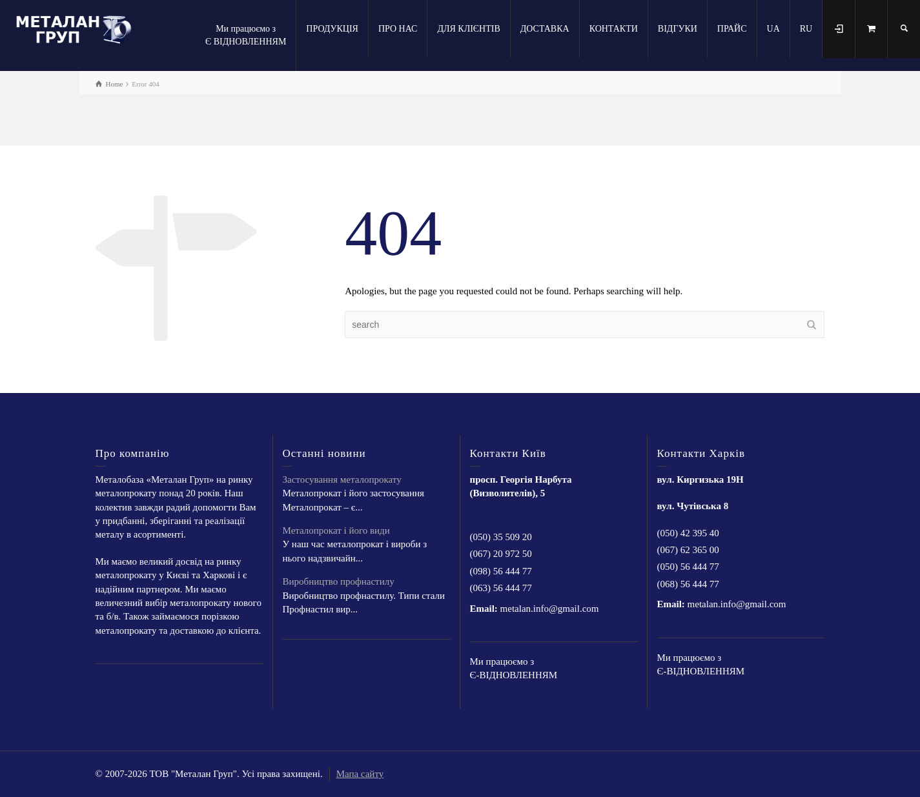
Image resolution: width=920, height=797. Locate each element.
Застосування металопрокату (342, 479)
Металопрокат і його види (336, 530)
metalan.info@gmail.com (549, 608)
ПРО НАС (398, 29)
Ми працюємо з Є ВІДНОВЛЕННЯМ (245, 35)
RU (806, 29)
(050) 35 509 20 (501, 537)
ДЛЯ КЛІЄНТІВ (468, 29)
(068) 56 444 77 (688, 584)
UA (773, 29)
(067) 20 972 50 (501, 554)
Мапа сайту (360, 774)
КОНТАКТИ (613, 29)
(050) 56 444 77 (688, 566)
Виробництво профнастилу (338, 581)
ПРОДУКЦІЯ (332, 29)
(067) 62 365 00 (688, 550)
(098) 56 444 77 (501, 571)
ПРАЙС (732, 29)
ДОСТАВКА (544, 29)
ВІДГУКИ (677, 29)
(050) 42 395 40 (688, 533)
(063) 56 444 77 (501, 588)
